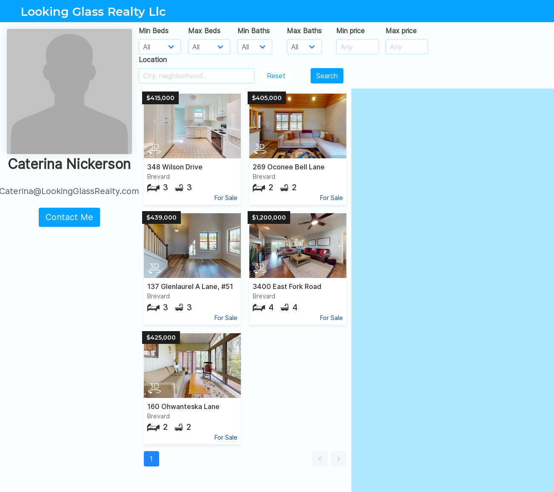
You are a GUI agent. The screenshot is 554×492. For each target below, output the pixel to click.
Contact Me (69, 217)
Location (153, 59)
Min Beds (153, 30)
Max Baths (304, 30)
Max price (401, 30)
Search (327, 76)
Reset (276, 76)
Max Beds (204, 30)
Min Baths (253, 30)
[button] (320, 458)
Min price (350, 30)
